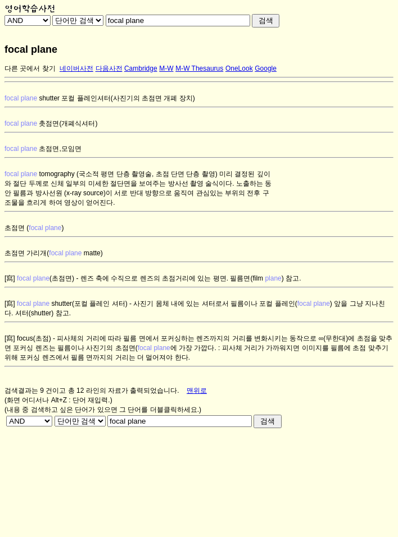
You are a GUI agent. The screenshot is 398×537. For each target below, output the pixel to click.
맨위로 (197, 390)
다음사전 (109, 68)
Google (266, 68)
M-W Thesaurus (199, 68)
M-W (166, 68)
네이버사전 (76, 68)
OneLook (239, 68)
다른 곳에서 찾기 (30, 68)
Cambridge (140, 68)
